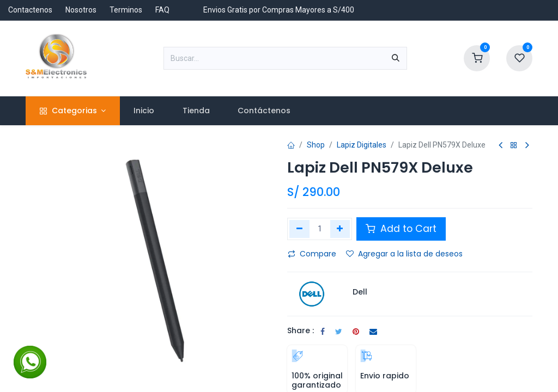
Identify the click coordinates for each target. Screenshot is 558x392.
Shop (316, 144)
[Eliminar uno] (299, 228)
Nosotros (80, 9)
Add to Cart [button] (401, 228)
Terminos (126, 9)
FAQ (162, 9)
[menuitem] (144, 110)
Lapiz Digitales (361, 144)
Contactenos (30, 9)
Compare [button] (312, 253)
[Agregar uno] (340, 228)
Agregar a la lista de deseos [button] (404, 253)
